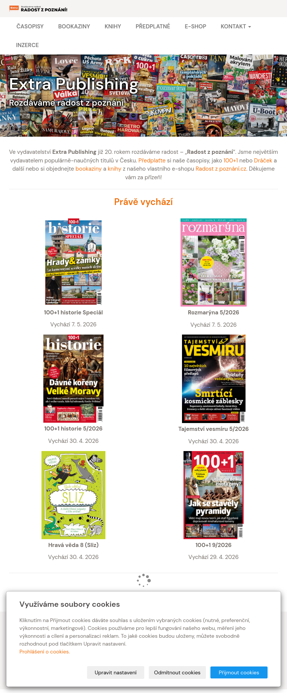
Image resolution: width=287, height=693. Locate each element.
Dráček (263, 160)
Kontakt (236, 26)
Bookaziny (74, 26)
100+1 (230, 160)
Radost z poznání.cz (221, 169)
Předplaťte (152, 160)
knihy (114, 169)
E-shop (195, 26)
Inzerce (27, 45)
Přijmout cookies (239, 672)
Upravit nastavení (116, 672)
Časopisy (30, 26)
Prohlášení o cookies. (44, 651)
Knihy (113, 26)
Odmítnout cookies (177, 672)
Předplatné (153, 26)
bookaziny (88, 169)
